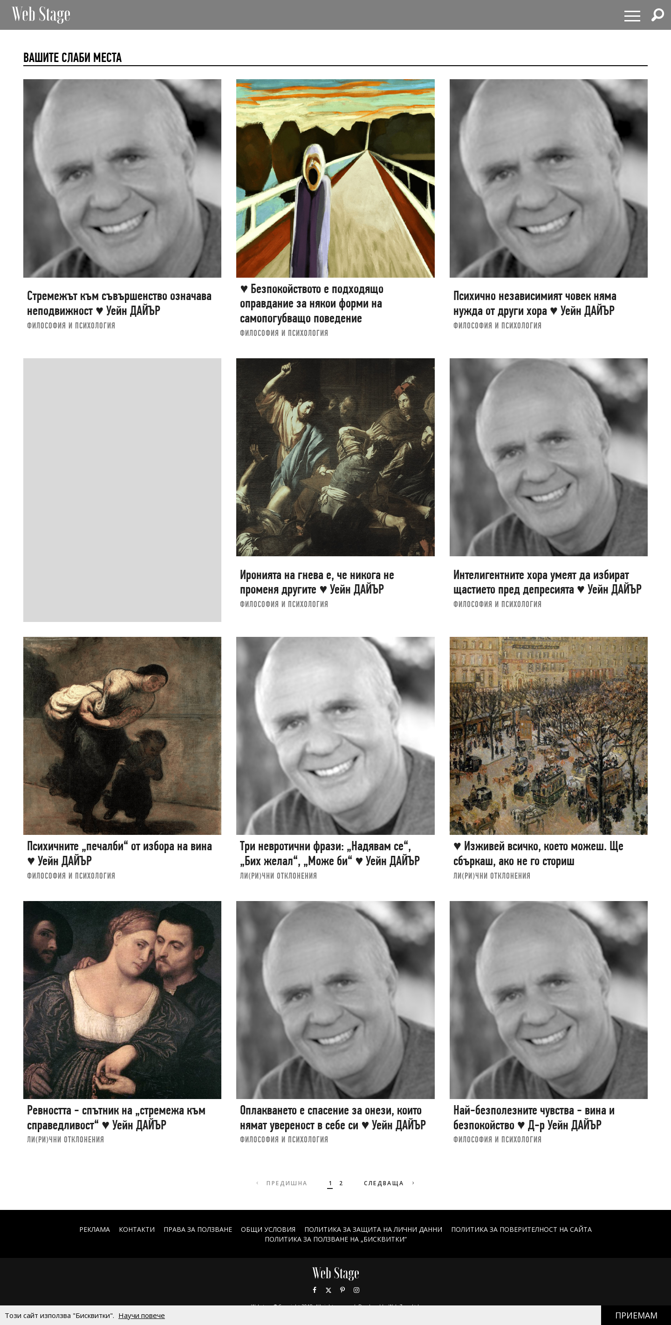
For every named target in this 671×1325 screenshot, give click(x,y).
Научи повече (141, 1315)
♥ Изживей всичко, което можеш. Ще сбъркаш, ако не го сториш (538, 853)
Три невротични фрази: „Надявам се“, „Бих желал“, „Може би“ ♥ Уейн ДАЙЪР (330, 853)
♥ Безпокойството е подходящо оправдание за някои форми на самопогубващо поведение (311, 303)
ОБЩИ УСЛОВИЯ (268, 1229)
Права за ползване (198, 1229)
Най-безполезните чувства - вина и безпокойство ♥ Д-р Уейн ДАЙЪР (534, 1117)
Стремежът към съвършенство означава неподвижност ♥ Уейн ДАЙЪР (119, 303)
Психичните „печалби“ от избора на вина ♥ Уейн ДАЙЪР (119, 853)
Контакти (137, 1229)
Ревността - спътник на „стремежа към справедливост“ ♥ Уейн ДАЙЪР (116, 1117)
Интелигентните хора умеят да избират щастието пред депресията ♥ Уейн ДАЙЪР (547, 582)
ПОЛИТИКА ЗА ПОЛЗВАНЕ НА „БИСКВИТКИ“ (336, 1239)
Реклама (94, 1229)
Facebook (315, 1290)
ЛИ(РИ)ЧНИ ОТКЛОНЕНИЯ (278, 876)
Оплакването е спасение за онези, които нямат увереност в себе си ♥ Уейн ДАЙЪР (333, 1117)
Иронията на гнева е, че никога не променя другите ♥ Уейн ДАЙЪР (317, 582)
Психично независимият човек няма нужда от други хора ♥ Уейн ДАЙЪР (534, 303)
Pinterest (342, 1290)
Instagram (356, 1290)
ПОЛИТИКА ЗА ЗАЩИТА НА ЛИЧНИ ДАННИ (373, 1229)
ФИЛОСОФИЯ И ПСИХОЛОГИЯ (71, 325)
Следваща (390, 1183)
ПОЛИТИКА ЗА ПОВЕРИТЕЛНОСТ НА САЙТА (521, 1229)
